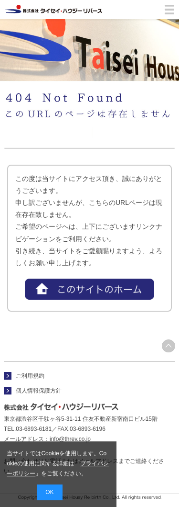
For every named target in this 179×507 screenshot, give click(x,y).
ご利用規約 (30, 375)
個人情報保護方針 (39, 390)
